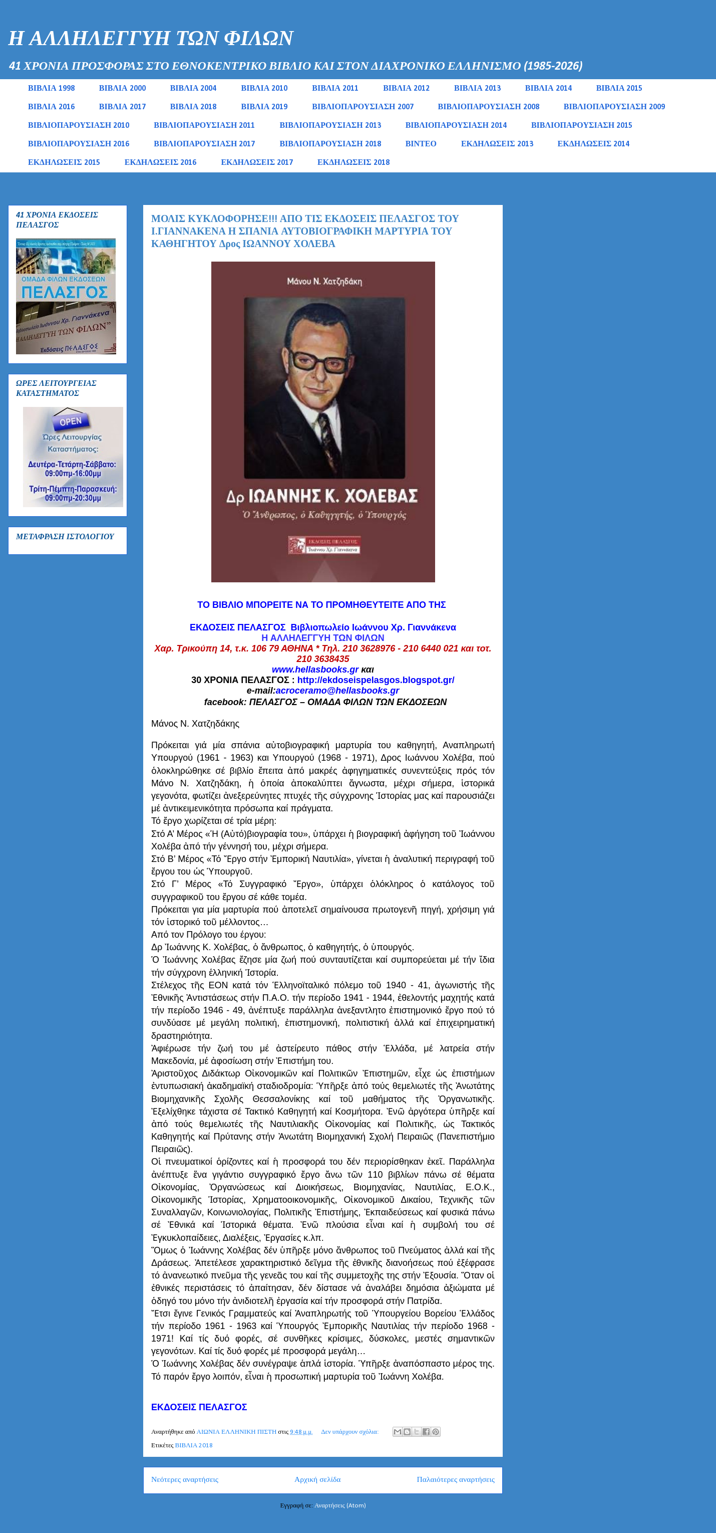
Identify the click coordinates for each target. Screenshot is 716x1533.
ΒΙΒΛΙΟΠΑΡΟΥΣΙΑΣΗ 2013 (330, 126)
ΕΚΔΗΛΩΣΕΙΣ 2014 (594, 144)
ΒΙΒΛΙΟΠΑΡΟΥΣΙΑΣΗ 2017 (204, 144)
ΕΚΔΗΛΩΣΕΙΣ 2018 (353, 163)
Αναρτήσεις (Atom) (340, 1505)
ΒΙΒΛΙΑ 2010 (264, 89)
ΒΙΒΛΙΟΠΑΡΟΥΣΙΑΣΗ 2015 (581, 126)
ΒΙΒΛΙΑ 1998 (51, 89)
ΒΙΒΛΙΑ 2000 (122, 89)
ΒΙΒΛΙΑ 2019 (264, 107)
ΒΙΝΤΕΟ (421, 144)
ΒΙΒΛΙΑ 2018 (193, 107)
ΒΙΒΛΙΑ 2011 (335, 89)
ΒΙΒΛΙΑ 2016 (51, 107)
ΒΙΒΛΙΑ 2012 (406, 89)
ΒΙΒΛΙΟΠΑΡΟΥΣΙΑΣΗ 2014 (456, 126)
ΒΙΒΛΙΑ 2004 (193, 89)
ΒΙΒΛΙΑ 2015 (619, 89)
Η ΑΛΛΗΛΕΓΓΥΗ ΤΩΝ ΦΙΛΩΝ (150, 40)
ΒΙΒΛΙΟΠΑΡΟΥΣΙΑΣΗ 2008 (488, 107)
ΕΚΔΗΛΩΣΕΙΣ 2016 (161, 163)
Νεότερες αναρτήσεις (184, 1480)
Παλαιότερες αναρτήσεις (456, 1480)
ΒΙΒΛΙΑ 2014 (548, 89)
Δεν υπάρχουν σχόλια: (350, 1432)
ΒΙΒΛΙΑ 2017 (122, 107)
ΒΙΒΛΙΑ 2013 (477, 89)
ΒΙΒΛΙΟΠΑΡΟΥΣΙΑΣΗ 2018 (330, 144)
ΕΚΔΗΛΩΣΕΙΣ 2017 (257, 163)
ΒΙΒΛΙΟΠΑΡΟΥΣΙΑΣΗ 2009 (614, 107)
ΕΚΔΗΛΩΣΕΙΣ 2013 (497, 144)
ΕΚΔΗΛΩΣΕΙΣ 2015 (64, 163)
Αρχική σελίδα (317, 1480)
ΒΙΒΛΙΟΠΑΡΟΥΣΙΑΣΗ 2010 (78, 126)
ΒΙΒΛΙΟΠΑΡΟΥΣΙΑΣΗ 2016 (78, 144)
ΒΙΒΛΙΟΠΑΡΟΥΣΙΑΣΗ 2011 (204, 126)
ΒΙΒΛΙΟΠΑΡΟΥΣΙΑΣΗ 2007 (362, 107)
